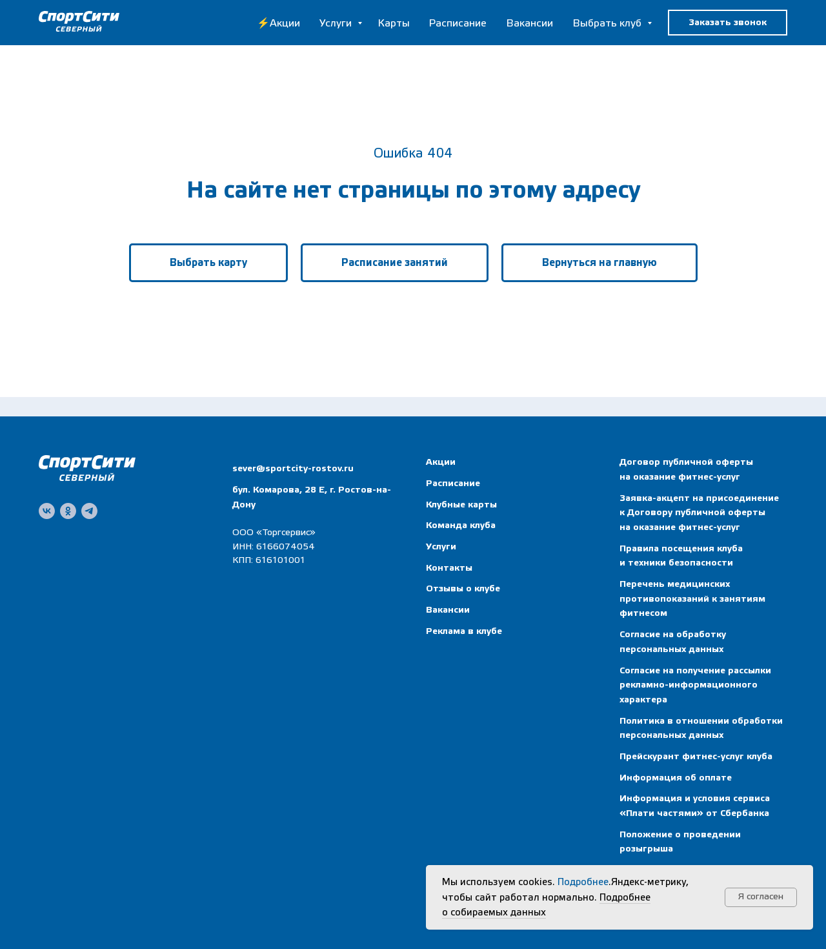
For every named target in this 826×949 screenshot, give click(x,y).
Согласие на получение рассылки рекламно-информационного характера (695, 685)
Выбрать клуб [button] (608, 23)
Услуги (336, 23)
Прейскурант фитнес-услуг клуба (696, 756)
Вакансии (529, 23)
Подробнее (583, 882)
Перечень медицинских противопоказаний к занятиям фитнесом (692, 598)
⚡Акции (278, 23)
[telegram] (89, 511)
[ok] (68, 511)
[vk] (47, 511)
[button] (727, 23)
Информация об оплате (676, 777)
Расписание (458, 23)
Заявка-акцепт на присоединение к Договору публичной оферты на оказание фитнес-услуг (699, 513)
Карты (394, 23)
